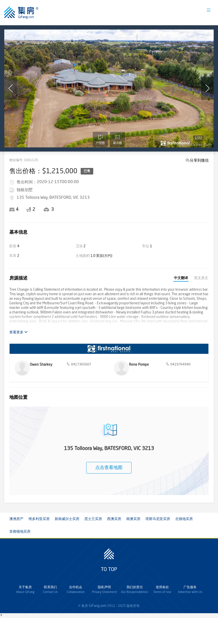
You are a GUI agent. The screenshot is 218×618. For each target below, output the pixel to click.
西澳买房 (114, 519)
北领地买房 (184, 519)
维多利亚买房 (39, 519)
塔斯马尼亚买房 (157, 519)
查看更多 (18, 332)
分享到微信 (199, 160)
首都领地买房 (19, 531)
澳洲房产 (16, 519)
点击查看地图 (108, 467)
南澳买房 (133, 519)
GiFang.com (97, 606)
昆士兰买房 (93, 519)
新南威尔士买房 (67, 519)
